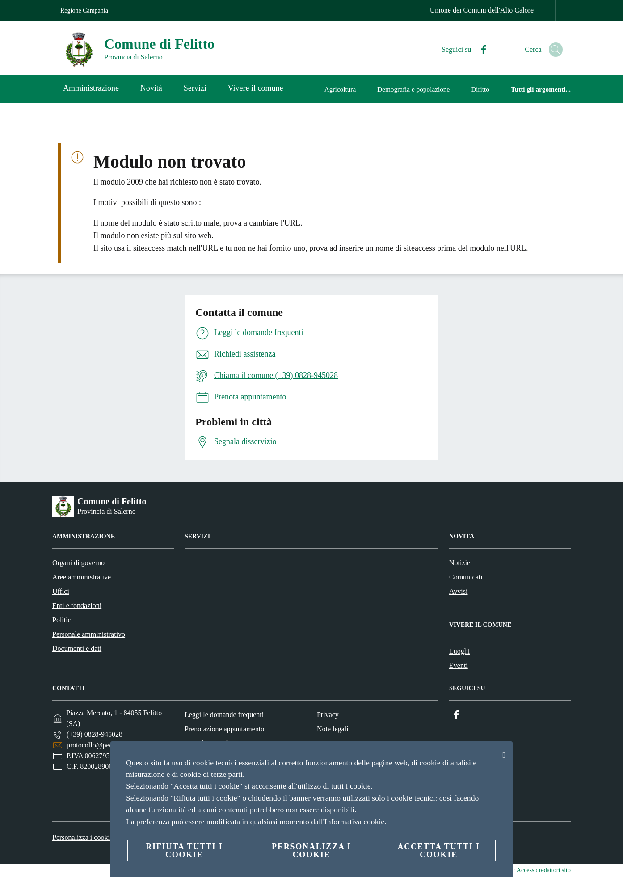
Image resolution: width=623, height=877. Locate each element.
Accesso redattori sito (544, 870)
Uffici (60, 591)
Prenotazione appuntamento (224, 729)
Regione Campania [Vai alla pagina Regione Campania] (84, 10)
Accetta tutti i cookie (438, 850)
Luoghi (459, 651)
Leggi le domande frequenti (224, 714)
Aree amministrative (81, 577)
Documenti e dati (76, 648)
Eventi (458, 665)
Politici (62, 620)
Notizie (459, 562)
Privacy (328, 714)
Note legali (333, 729)
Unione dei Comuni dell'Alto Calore (482, 10)
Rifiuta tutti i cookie (184, 850)
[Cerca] (552, 49)
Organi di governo (78, 562)
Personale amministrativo (88, 634)
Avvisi (458, 591)
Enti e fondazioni (76, 605)
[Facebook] (473, 49)
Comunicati (466, 577)
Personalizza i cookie (82, 837)
